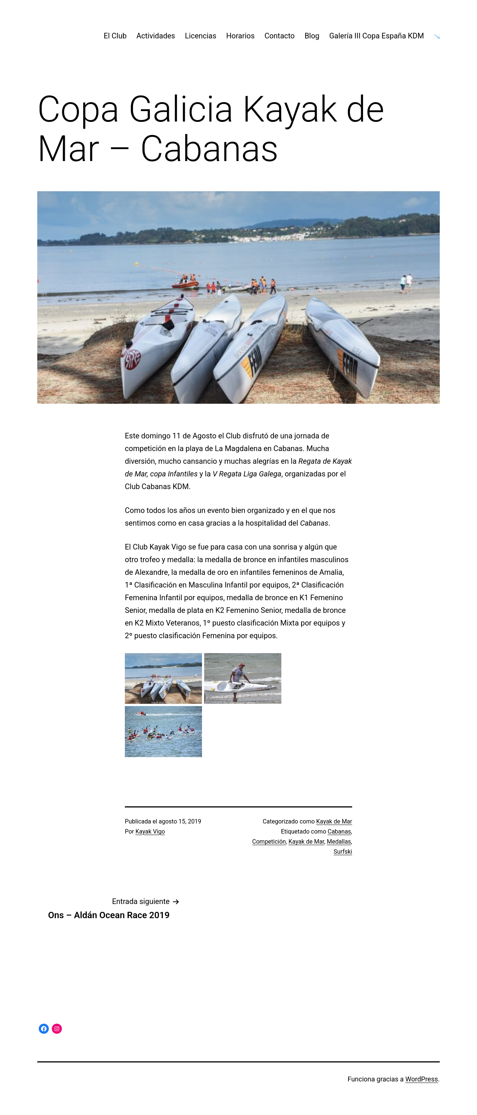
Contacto (280, 35)
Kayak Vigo (150, 831)
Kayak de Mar (334, 821)
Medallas (339, 841)
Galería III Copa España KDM (376, 35)
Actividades (155, 35)
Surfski (343, 851)
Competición (269, 841)
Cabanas (339, 831)
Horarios (240, 35)
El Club (115, 35)
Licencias (200, 35)
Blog (311, 35)
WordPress (421, 1079)
